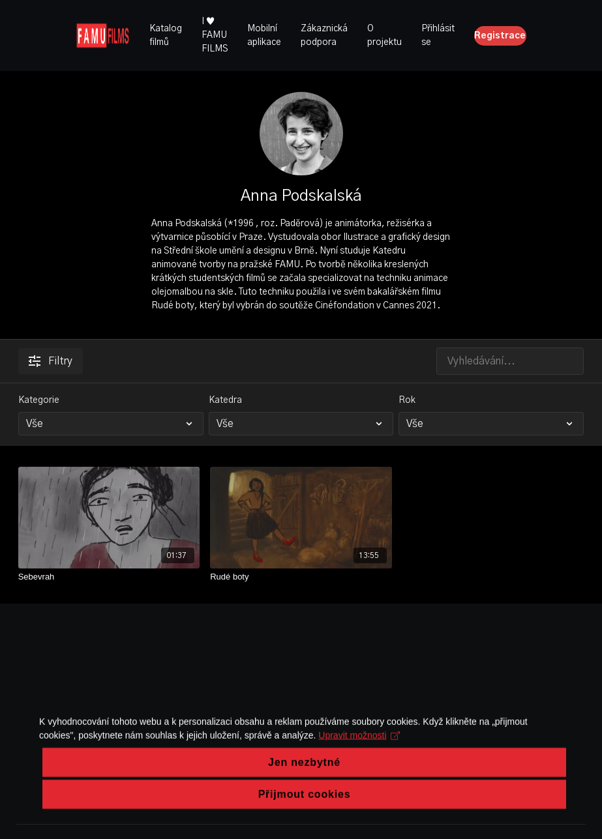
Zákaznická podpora (324, 35)
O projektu (384, 35)
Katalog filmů (165, 35)
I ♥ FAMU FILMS (215, 35)
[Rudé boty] (301, 576)
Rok (407, 400)
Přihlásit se (438, 35)
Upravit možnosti (359, 766)
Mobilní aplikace (264, 35)
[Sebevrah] (109, 576)
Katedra (225, 400)
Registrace (500, 35)
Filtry (50, 361)
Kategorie (38, 400)
